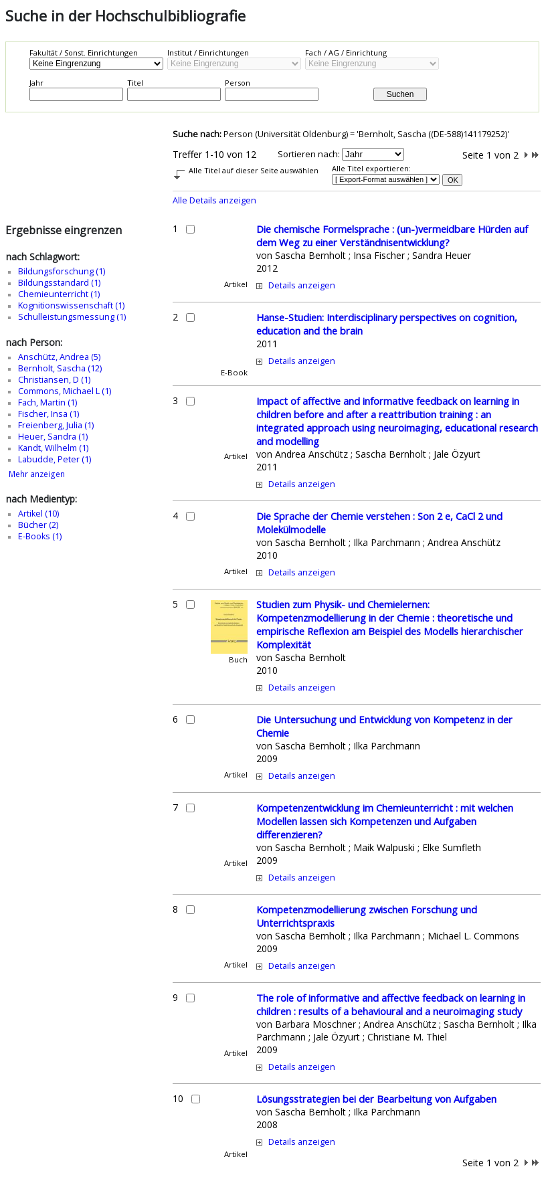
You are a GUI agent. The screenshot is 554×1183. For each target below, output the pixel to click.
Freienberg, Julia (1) (56, 425)
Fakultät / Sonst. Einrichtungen (83, 53)
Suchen (400, 94)
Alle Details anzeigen (214, 200)
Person (237, 83)
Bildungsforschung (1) (61, 271)
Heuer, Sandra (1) (53, 436)
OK (453, 180)
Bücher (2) (38, 525)
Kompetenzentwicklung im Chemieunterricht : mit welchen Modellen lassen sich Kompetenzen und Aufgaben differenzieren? (384, 821)
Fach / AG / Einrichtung (346, 53)
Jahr (36, 83)
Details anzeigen (301, 285)
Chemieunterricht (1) (59, 294)
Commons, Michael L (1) (64, 391)
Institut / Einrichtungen (208, 53)
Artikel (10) (38, 513)
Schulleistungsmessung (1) (72, 317)
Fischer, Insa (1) (48, 414)
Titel (135, 83)
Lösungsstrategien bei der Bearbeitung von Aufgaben (376, 1098)
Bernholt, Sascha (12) (60, 368)
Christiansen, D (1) (54, 379)
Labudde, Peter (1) (54, 459)
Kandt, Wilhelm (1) (53, 448)
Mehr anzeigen (37, 474)
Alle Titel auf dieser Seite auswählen (253, 170)
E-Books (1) (40, 536)
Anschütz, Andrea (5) (59, 357)
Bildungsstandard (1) (59, 282)
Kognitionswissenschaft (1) (71, 305)
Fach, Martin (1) (47, 402)
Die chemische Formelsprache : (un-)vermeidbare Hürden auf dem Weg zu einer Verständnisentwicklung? (392, 235)
